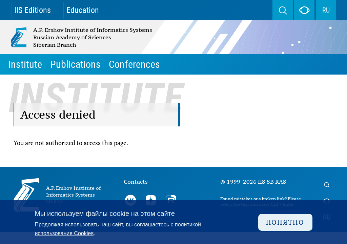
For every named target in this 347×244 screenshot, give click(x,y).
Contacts (136, 181)
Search (282, 10)
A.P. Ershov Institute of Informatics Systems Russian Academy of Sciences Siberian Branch (67, 37)
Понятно (285, 222)
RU (326, 10)
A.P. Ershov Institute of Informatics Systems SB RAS (73, 195)
